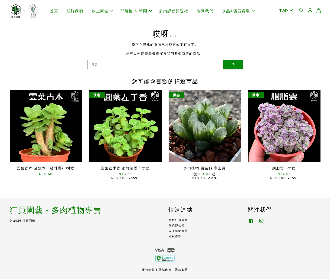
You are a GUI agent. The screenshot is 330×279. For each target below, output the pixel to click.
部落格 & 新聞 (136, 11)
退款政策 (181, 269)
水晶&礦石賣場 (238, 11)
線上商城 (102, 11)
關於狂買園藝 (178, 220)
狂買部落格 (177, 225)
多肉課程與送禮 (173, 11)
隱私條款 (175, 236)
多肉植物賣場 (178, 231)
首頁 (54, 11)
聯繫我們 (205, 11)
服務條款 (148, 269)
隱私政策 (165, 269)
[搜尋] (155, 64)
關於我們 (75, 11)
